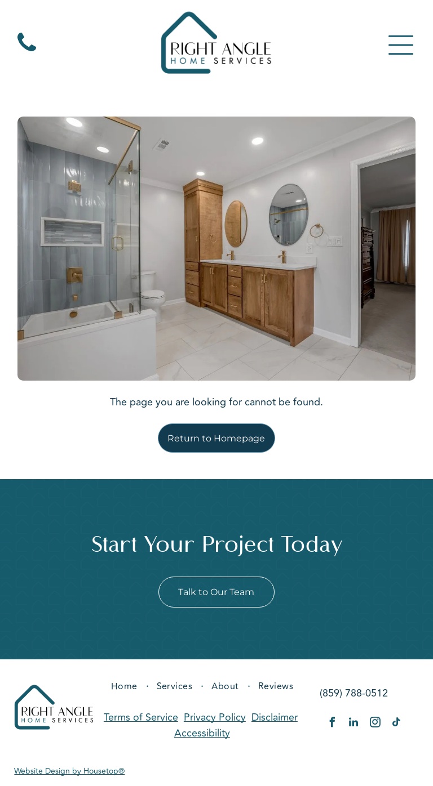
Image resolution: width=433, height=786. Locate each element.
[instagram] (375, 725)
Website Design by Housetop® (69, 773)
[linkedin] (353, 725)
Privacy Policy (215, 719)
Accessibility (202, 735)
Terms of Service (141, 719)
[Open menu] (401, 46)
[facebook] (332, 725)
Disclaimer (274, 719)
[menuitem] (125, 688)
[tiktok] (396, 725)
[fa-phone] (26, 52)
